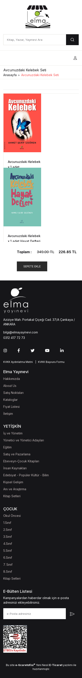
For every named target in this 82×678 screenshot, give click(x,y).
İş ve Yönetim (13, 433)
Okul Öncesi (12, 515)
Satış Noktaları (13, 393)
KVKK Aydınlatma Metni (18, 362)
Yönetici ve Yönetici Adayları (23, 440)
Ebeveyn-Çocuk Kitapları (21, 461)
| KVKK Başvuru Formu (49, 362)
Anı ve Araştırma (14, 489)
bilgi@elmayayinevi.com (20, 332)
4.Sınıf (7, 543)
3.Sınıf (7, 536)
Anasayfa (10, 75)
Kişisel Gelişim (13, 482)
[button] (75, 58)
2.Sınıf (7, 529)
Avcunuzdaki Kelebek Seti (40, 75)
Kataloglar (10, 399)
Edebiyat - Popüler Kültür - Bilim (26, 475)
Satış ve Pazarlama (16, 454)
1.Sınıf (7, 522)
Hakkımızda (11, 379)
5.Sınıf (7, 550)
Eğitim (7, 447)
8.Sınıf (7, 571)
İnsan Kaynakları (15, 468)
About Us (9, 386)
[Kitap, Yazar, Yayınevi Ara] (34, 39)
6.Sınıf (7, 557)
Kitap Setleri (12, 496)
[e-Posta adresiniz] (34, 613)
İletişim (8, 413)
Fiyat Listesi (11, 406)
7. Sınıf (7, 564)
